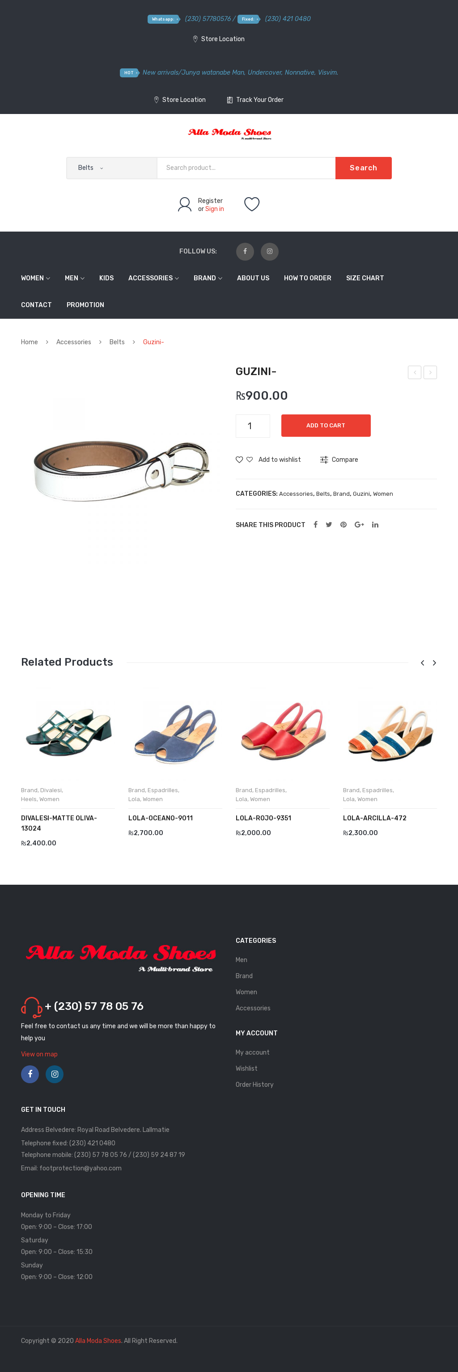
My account (253, 1052)
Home (29, 342)
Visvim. (328, 72)
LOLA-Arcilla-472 (375, 818)
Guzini (361, 493)
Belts (117, 342)
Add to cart (328, 425)
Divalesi (51, 790)
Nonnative (299, 72)
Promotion (85, 305)
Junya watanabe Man (213, 72)
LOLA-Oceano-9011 (160, 818)
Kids (106, 278)
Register (210, 201)
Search (363, 168)
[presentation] (422, 663)
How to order (307, 278)
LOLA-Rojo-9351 (263, 818)
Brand (205, 278)
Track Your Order (255, 100)
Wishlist (247, 1068)
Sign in (214, 209)
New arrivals (160, 72)
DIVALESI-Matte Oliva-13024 (59, 823)
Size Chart (365, 278)
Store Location (219, 39)
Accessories (150, 278)
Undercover (264, 72)
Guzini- (414, 373)
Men (71, 278)
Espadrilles (163, 790)
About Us (253, 278)
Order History (255, 1085)
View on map (39, 1054)
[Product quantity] (253, 426)
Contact (36, 305)
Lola (134, 799)
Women (32, 278)
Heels (29, 799)
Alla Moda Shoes (98, 1341)
